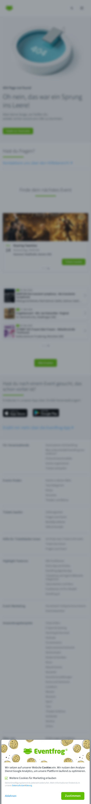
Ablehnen (10, 796)
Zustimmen (73, 796)
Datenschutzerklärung (22, 785)
